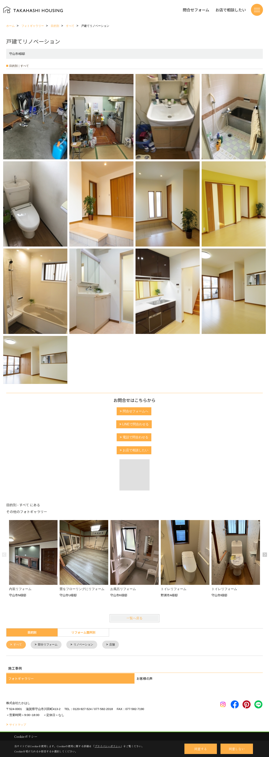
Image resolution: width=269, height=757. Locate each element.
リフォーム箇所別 (83, 632)
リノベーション (86, 644)
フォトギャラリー (21, 678)
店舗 (116, 644)
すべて (18, 644)
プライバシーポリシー (108, 746)
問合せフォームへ (135, 411)
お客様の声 (145, 678)
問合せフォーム (196, 9)
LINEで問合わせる (135, 424)
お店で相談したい (230, 9)
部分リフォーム (49, 644)
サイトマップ (17, 724)
